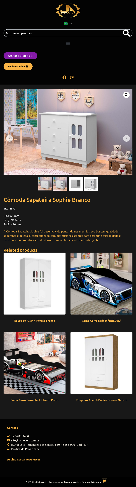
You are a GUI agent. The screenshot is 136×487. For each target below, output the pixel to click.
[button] (68, 43)
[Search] (126, 33)
